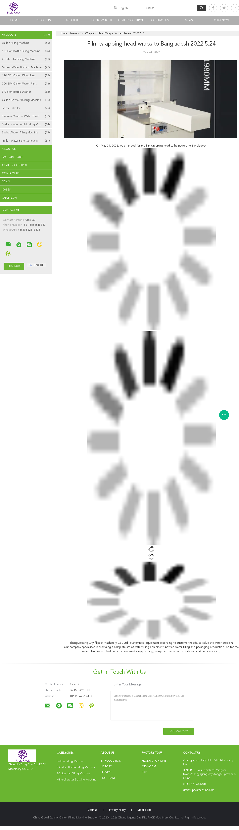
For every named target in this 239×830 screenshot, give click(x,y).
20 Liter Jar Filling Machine (26, 59)
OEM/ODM (149, 766)
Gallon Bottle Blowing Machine (26, 100)
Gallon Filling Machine (26, 43)
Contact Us (160, 20)
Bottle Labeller (26, 108)
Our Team (108, 778)
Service (106, 772)
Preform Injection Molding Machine (26, 124)
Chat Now (221, 20)
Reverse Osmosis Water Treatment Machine (27, 116)
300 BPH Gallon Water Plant (26, 84)
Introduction (111, 760)
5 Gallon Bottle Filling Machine (26, 51)
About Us (72, 20)
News (189, 20)
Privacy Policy (117, 810)
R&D (144, 772)
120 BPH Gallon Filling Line (26, 76)
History (106, 766)
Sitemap (92, 810)
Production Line (154, 760)
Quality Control (131, 20)
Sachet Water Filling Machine (26, 133)
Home (14, 20)
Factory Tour (101, 20)
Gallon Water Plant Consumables (26, 141)
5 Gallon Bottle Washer (26, 92)
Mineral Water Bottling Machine (26, 67)
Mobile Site (144, 810)
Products (43, 20)
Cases (6, 189)
